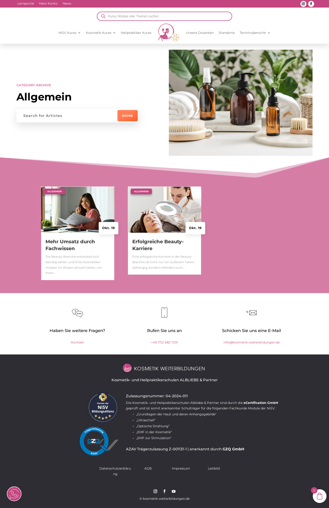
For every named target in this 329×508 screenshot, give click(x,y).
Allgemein (54, 191)
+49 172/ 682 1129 (164, 342)
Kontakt (77, 342)
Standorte (227, 33)
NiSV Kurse (67, 33)
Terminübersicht (253, 33)
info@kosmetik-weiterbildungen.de (251, 342)
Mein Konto (48, 3)
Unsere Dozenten (200, 33)
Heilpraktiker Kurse (136, 33)
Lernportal (25, 3)
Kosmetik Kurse (98, 33)
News (67, 3)
